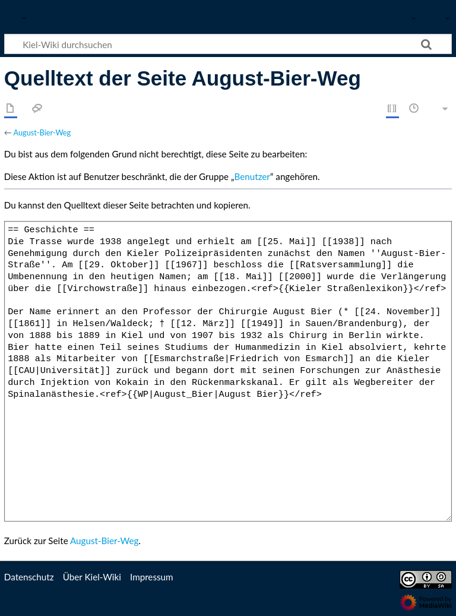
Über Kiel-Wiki (92, 576)
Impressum (151, 576)
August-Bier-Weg (42, 132)
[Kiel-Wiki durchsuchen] (228, 43)
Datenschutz (29, 576)
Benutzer (252, 176)
